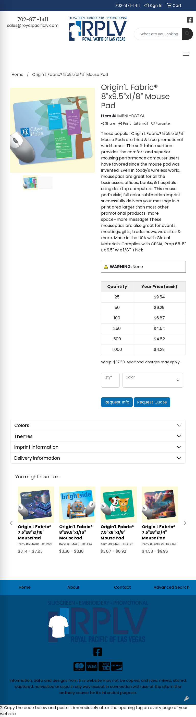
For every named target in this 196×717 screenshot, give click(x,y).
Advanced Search (171, 587)
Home (25, 587)
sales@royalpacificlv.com (32, 25)
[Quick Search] (158, 34)
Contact (122, 587)
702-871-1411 (127, 5)
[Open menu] (186, 54)
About (73, 587)
